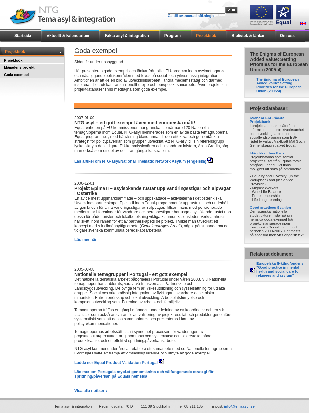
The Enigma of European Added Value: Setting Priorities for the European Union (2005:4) (279, 85)
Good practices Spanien (270, 207)
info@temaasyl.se (239, 406)
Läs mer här (85, 239)
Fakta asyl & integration (127, 35)
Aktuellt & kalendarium (68, 35)
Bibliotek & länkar (247, 35)
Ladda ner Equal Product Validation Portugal (116, 362)
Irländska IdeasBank (267, 153)
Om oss (287, 35)
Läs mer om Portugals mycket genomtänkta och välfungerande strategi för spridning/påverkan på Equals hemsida (144, 374)
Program (172, 35)
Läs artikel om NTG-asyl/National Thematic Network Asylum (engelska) (140, 161)
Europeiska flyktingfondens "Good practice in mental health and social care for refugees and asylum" (279, 269)
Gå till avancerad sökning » (191, 16)
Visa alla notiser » (90, 391)
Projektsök (206, 35)
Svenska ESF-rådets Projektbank (267, 120)
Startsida (22, 35)
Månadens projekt (19, 67)
